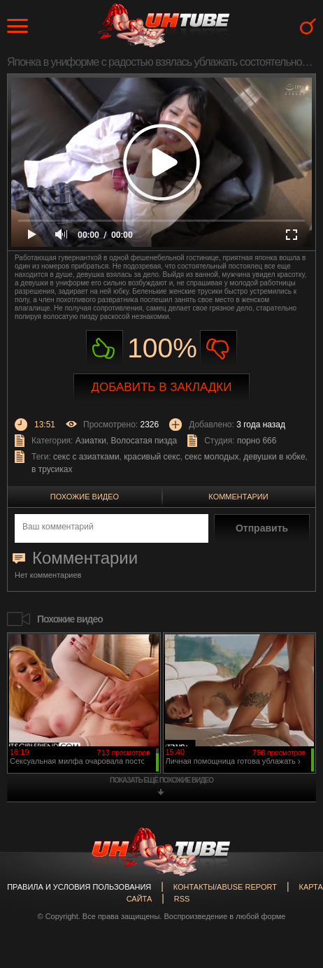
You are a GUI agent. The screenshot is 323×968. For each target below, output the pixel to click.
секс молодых (211, 457)
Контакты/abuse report (225, 887)
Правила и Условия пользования (79, 887)
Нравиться (104, 348)
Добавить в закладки (162, 387)
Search (308, 26)
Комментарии (238, 496)
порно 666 (257, 441)
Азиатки (91, 441)
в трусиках (52, 469)
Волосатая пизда (144, 441)
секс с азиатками (86, 457)
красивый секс (152, 457)
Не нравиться (218, 348)
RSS (182, 899)
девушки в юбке (274, 457)
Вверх (291, 914)
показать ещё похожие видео (161, 780)
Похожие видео (84, 496)
